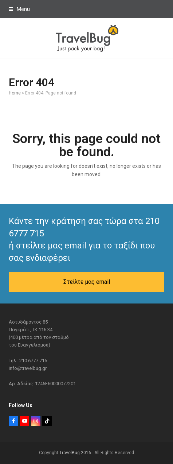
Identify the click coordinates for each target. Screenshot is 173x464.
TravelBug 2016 (75, 452)
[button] (19, 9)
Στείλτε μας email (86, 281)
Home (15, 93)
